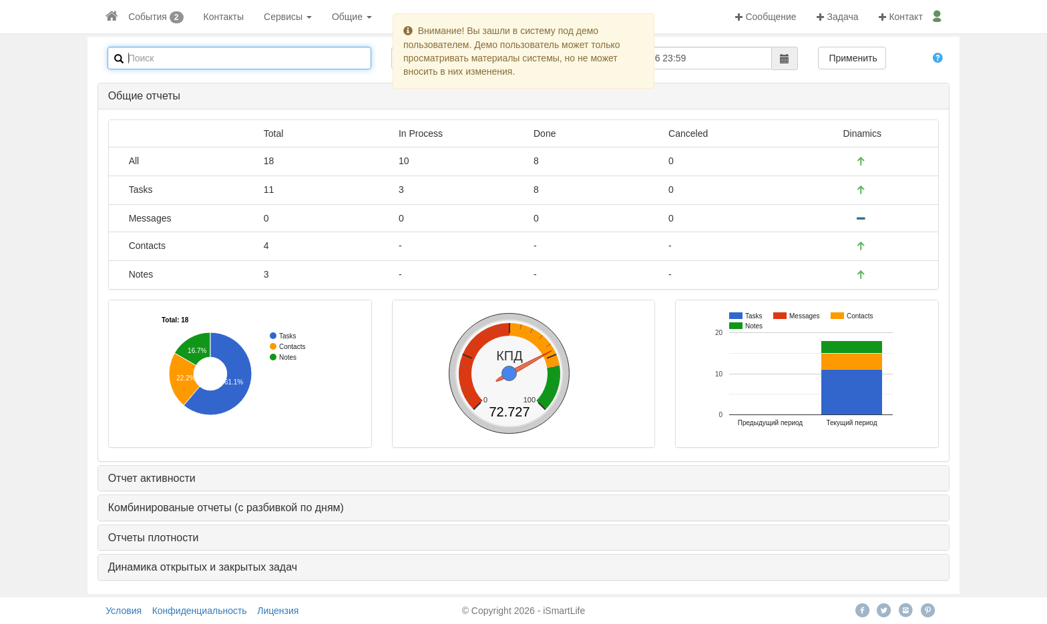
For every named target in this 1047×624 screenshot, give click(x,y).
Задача (838, 16)
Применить (852, 58)
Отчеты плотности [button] (153, 537)
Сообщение (766, 16)
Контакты (224, 16)
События (147, 16)
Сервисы (288, 16)
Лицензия (277, 610)
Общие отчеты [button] (144, 95)
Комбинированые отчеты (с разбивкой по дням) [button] (226, 507)
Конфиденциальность (199, 610)
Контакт (901, 16)
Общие (352, 16)
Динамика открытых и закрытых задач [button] (202, 567)
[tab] (524, 96)
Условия (124, 610)
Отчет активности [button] (152, 478)
